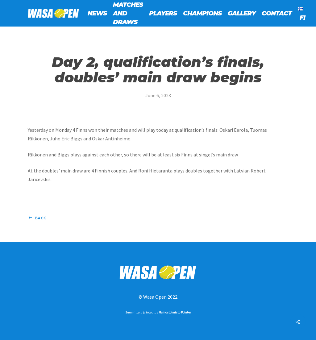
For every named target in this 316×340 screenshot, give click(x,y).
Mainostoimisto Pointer (175, 312)
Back (40, 218)
